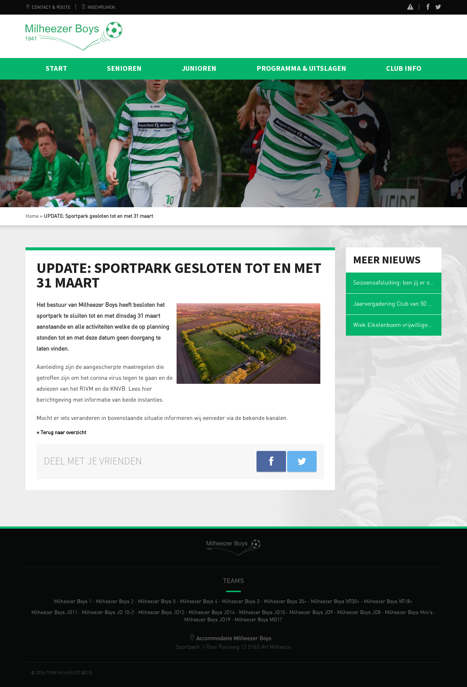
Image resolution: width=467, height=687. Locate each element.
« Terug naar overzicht (61, 432)
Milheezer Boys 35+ (285, 601)
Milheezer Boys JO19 (207, 619)
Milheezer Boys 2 (115, 601)
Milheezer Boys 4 (198, 601)
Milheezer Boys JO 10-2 (108, 612)
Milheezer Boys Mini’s (409, 612)
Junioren (199, 68)
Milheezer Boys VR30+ (335, 601)
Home (32, 216)
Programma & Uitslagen (301, 68)
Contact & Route (48, 7)
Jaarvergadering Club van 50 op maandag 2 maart (397, 304)
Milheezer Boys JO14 (212, 612)
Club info (403, 68)
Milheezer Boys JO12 (161, 612)
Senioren (124, 68)
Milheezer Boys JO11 (54, 612)
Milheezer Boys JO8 (359, 612)
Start (56, 68)
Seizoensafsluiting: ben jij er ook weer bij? (397, 283)
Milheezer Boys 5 (156, 601)
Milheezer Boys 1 (73, 601)
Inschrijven (98, 7)
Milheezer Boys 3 (240, 601)
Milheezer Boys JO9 (311, 612)
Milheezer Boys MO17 (258, 619)
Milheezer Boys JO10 (262, 612)
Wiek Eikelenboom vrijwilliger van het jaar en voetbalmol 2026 (397, 325)
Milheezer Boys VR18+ (388, 601)
